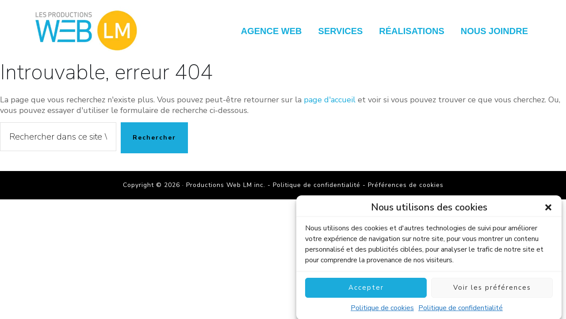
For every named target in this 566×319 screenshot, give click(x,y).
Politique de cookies (382, 311)
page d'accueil (330, 99)
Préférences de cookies (406, 185)
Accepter (366, 291)
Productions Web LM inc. (88, 30)
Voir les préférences (492, 291)
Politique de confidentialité (460, 311)
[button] (548, 210)
